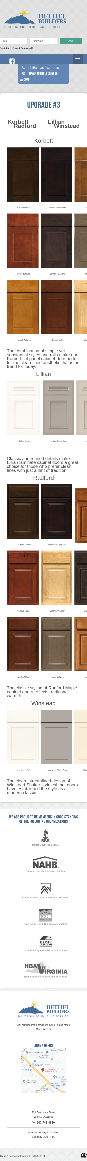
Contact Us (43, 1029)
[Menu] (78, 59)
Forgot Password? (22, 48)
